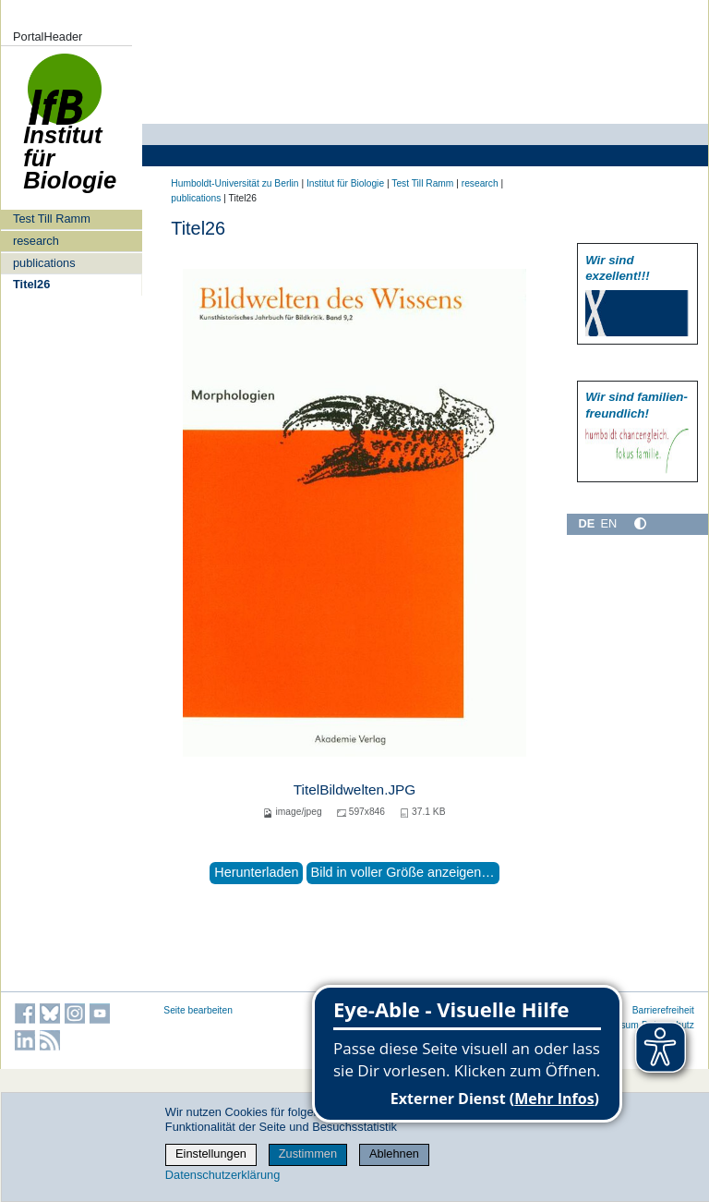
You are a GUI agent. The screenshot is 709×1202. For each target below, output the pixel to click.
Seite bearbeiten (198, 1010)
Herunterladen (256, 872)
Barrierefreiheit (663, 1010)
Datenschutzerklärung (222, 1175)
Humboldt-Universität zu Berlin (234, 183)
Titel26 (31, 284)
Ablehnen (394, 1153)
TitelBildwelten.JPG (355, 789)
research (36, 241)
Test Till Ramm (51, 218)
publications (44, 263)
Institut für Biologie (69, 131)
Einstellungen (210, 1153)
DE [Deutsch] (586, 523)
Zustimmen (308, 1153)
